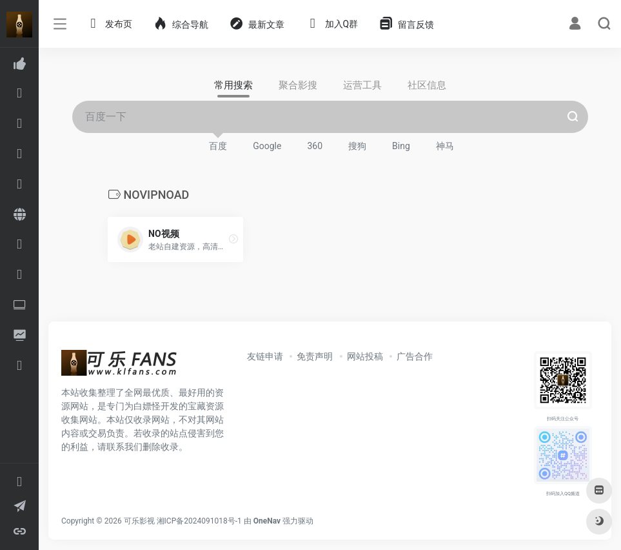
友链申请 (265, 356)
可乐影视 (139, 520)
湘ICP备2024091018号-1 (199, 520)
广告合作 (415, 356)
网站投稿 (365, 356)
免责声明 (315, 356)
